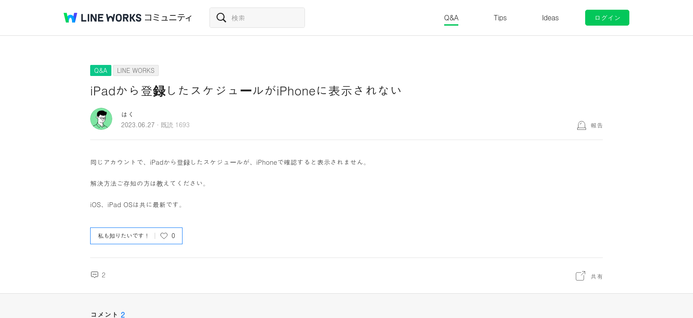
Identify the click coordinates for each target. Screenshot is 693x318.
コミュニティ (168, 18)
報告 (596, 125)
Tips (500, 17)
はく (127, 114)
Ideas (550, 17)
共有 (596, 276)
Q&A (451, 17)
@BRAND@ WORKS (102, 18)
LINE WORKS (136, 70)
